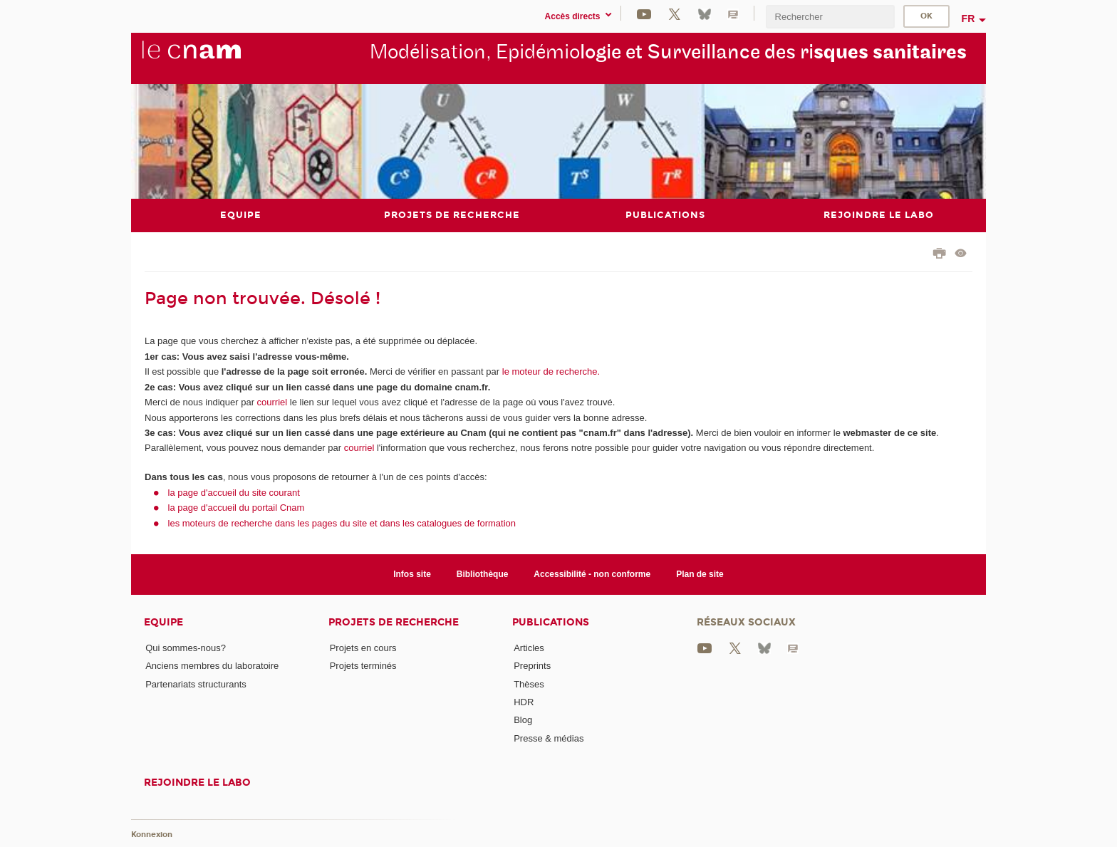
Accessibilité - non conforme (592, 574)
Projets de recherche (393, 622)
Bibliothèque (483, 574)
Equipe (163, 622)
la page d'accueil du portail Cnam (236, 507)
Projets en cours (363, 648)
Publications (550, 622)
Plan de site (700, 574)
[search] (830, 16)
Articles (529, 648)
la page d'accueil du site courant (234, 492)
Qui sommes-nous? (185, 648)
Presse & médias (548, 738)
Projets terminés (363, 665)
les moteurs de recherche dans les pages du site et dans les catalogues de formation (342, 523)
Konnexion (151, 834)
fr (968, 18)
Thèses (529, 684)
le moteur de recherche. (549, 371)
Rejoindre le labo (197, 782)
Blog (523, 720)
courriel (272, 402)
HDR (524, 702)
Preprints (532, 665)
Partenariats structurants (195, 684)
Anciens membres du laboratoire (212, 665)
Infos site (412, 574)
